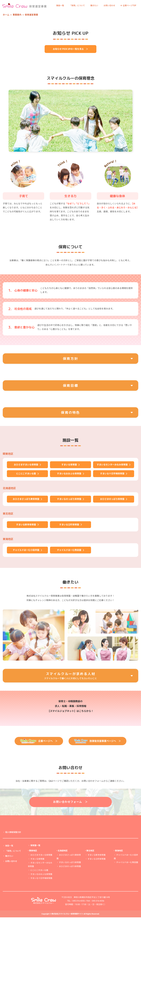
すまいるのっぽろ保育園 (70, 927)
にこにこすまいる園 (39, 935)
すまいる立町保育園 (96, 923)
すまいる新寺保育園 (96, 919)
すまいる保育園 (37, 923)
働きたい (94, 5)
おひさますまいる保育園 (41, 919)
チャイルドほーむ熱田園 (127, 927)
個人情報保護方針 (13, 897)
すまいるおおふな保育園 (41, 939)
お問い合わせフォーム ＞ (70, 866)
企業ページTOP (128, 5)
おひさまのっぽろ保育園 (70, 931)
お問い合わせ (109, 5)
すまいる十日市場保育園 (41, 943)
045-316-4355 (78, 965)
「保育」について (77, 5)
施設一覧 (60, 5)
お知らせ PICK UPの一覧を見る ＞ (70, 100)
